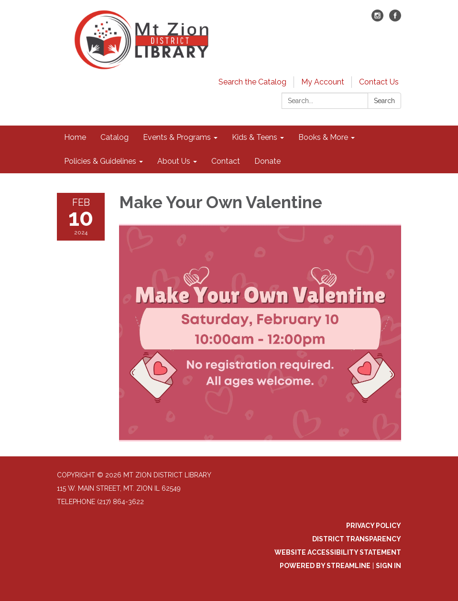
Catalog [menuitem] (114, 137)
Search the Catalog (252, 81)
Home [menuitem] (75, 137)
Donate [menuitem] (267, 161)
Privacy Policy (373, 525)
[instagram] (377, 18)
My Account (322, 81)
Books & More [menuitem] (323, 137)
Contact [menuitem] (225, 161)
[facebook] (395, 18)
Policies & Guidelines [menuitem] (100, 161)
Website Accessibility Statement (337, 552)
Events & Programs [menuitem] (177, 137)
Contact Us (379, 81)
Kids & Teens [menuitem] (254, 137)
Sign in (388, 565)
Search (384, 101)
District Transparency (356, 539)
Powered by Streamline (325, 565)
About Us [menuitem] (173, 161)
